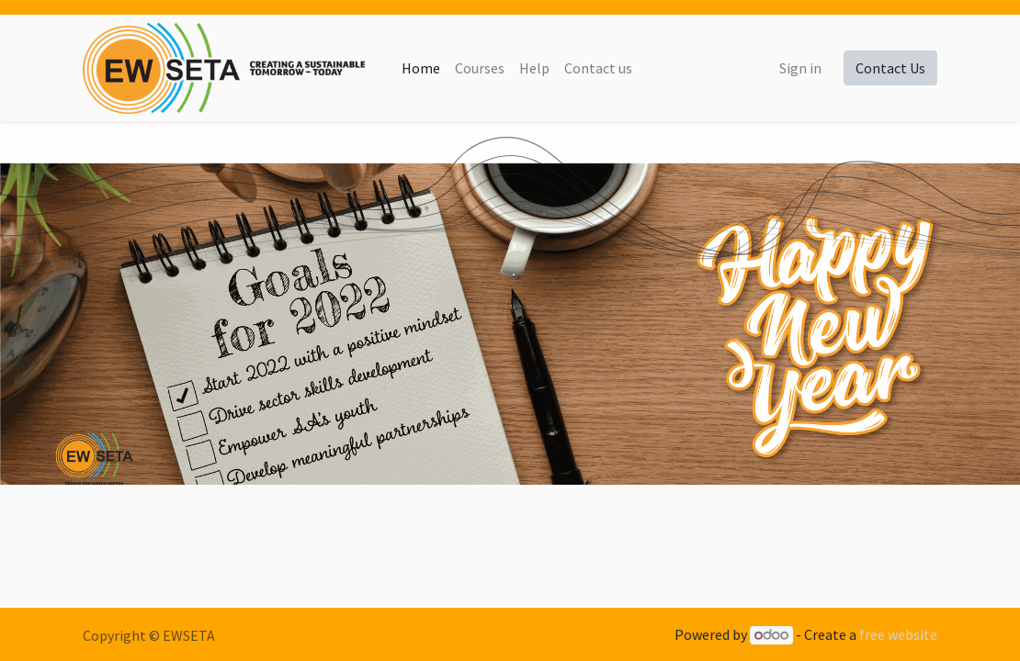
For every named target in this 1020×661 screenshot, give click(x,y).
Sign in (800, 68)
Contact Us (890, 68)
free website (898, 634)
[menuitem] (421, 68)
